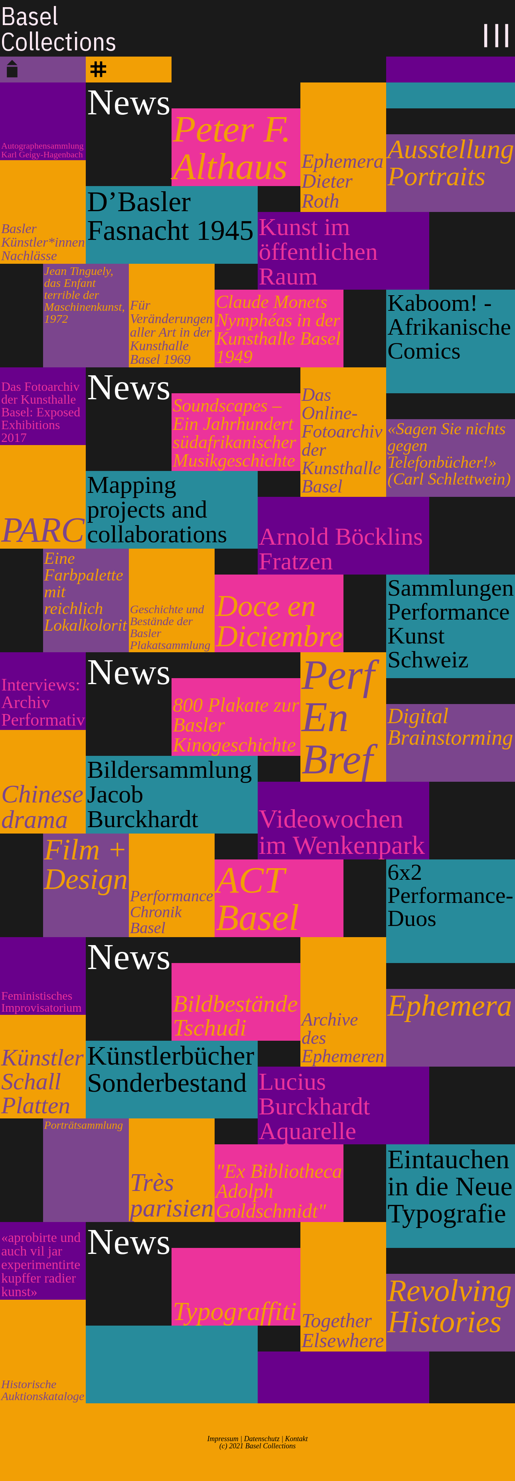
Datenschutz (262, 1439)
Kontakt (296, 1439)
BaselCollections (58, 28)
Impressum (222, 1439)
